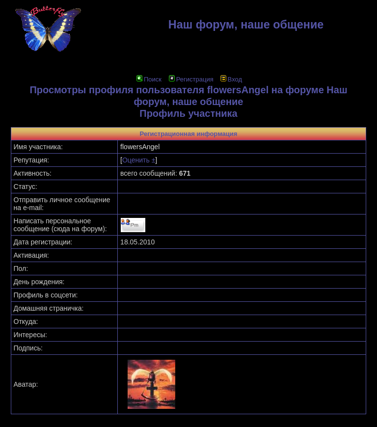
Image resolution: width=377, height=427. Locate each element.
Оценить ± (138, 160)
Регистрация (191, 79)
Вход (231, 79)
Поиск (149, 79)
